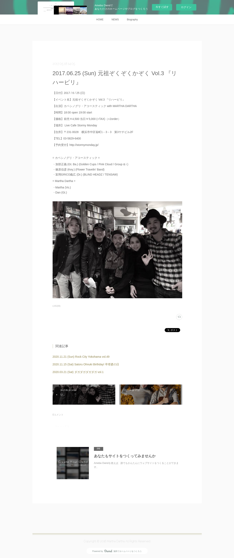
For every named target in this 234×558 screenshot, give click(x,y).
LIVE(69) (57, 306)
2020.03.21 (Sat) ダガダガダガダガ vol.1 (78, 372)
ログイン (186, 7)
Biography (132, 19)
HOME (99, 19)
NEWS (115, 19)
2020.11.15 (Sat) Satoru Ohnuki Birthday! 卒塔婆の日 (86, 364)
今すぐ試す (162, 6)
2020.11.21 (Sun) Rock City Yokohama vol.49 (81, 356)
